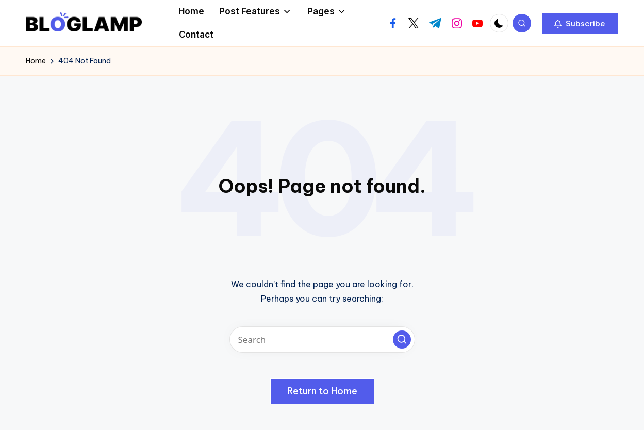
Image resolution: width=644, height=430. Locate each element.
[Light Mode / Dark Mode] (499, 23)
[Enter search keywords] (322, 339)
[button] (579, 23)
